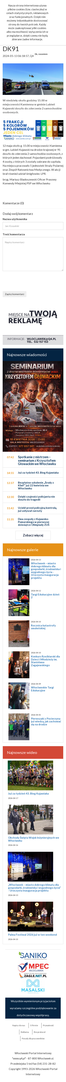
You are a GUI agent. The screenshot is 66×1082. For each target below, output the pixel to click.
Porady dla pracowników (33, 1038)
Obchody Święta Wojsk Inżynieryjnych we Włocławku (33, 839)
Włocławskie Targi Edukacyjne (42, 689)
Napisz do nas (18, 1025)
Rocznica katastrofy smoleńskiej (43, 627)
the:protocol (39, 1032)
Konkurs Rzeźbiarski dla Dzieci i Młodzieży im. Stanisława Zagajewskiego (45, 661)
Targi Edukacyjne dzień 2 (45, 596)
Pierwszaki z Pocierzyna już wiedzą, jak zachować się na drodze (46, 721)
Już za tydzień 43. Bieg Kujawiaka (28, 793)
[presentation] (29, 280)
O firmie (34, 1025)
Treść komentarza (14, 234)
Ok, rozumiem (41, 54)
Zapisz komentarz (14, 294)
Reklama (25, 1032)
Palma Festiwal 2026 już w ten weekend (32, 934)
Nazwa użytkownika (15, 219)
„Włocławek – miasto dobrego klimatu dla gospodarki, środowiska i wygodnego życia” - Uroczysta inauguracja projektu (34, 887)
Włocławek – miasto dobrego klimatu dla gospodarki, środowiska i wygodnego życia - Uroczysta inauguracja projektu (46, 570)
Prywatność (48, 1025)
